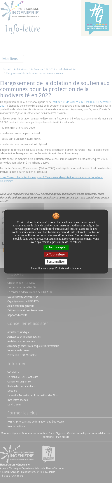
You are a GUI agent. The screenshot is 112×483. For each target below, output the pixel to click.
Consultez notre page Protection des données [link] (56, 267)
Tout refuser (56, 254)
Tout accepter (56, 247)
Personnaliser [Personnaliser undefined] (56, 262)
